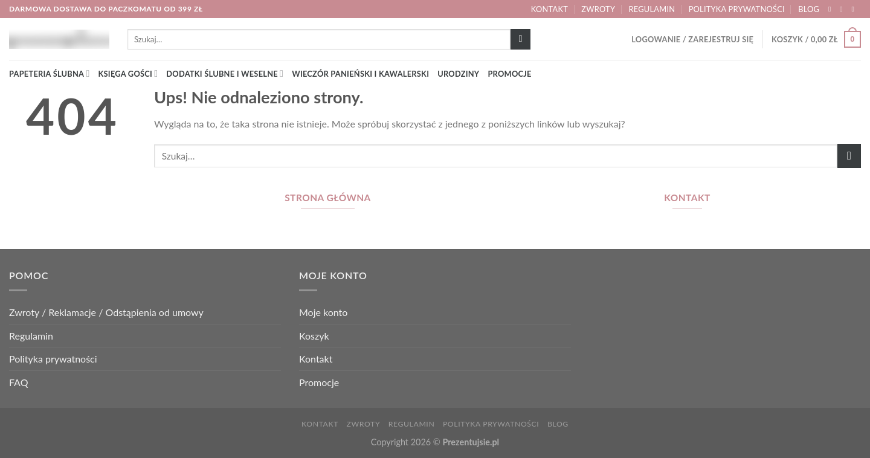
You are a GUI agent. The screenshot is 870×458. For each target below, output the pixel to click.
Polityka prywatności (737, 9)
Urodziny (458, 74)
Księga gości (128, 73)
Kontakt (549, 9)
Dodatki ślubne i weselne (224, 73)
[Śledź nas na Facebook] (832, 9)
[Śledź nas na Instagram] (843, 9)
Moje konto (323, 312)
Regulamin (652, 9)
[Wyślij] (520, 39)
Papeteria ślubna (49, 73)
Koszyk (314, 335)
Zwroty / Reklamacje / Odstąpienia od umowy (106, 312)
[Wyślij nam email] (855, 9)
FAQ (18, 382)
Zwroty (598, 9)
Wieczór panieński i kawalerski (360, 74)
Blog (808, 9)
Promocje (509, 74)
